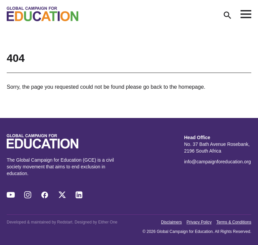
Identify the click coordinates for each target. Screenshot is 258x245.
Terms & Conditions (233, 222)
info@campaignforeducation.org (217, 161)
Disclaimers (171, 222)
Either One (107, 222)
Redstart (64, 222)
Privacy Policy (199, 222)
